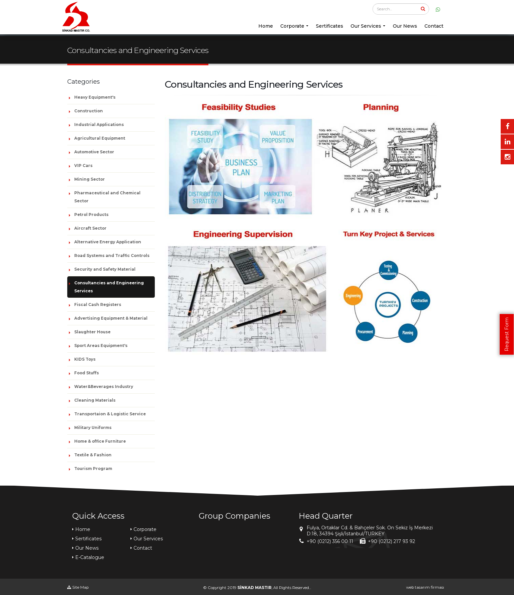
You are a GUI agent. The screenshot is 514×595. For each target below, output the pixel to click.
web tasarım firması (425, 587)
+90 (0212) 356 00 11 (330, 541)
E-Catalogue (89, 557)
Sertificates (329, 26)
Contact (433, 26)
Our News (405, 26)
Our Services (366, 26)
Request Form (507, 334)
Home (265, 26)
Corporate (292, 26)
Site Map (78, 587)
